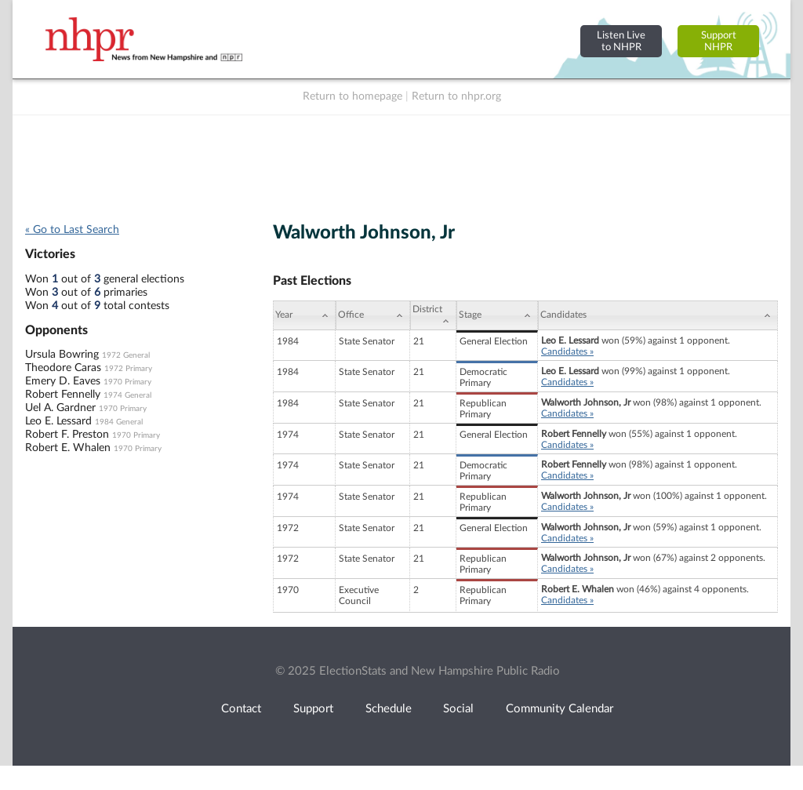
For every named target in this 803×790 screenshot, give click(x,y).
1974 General (127, 395)
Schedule (388, 709)
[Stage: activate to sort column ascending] (497, 315)
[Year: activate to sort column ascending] (304, 315)
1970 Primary (127, 382)
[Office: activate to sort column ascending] (373, 315)
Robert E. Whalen (68, 447)
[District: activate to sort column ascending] (433, 315)
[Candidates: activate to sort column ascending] (658, 315)
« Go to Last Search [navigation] (72, 229)
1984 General (119, 422)
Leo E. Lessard (58, 421)
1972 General (126, 355)
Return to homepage (352, 96)
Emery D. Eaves (62, 381)
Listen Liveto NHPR (621, 41)
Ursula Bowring (62, 354)
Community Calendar (559, 709)
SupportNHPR (718, 41)
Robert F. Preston (67, 434)
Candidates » (567, 351)
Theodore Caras (63, 367)
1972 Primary (128, 369)
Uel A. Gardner (60, 407)
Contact (241, 709)
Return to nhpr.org (456, 96)
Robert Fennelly (62, 394)
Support (313, 709)
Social (458, 709)
